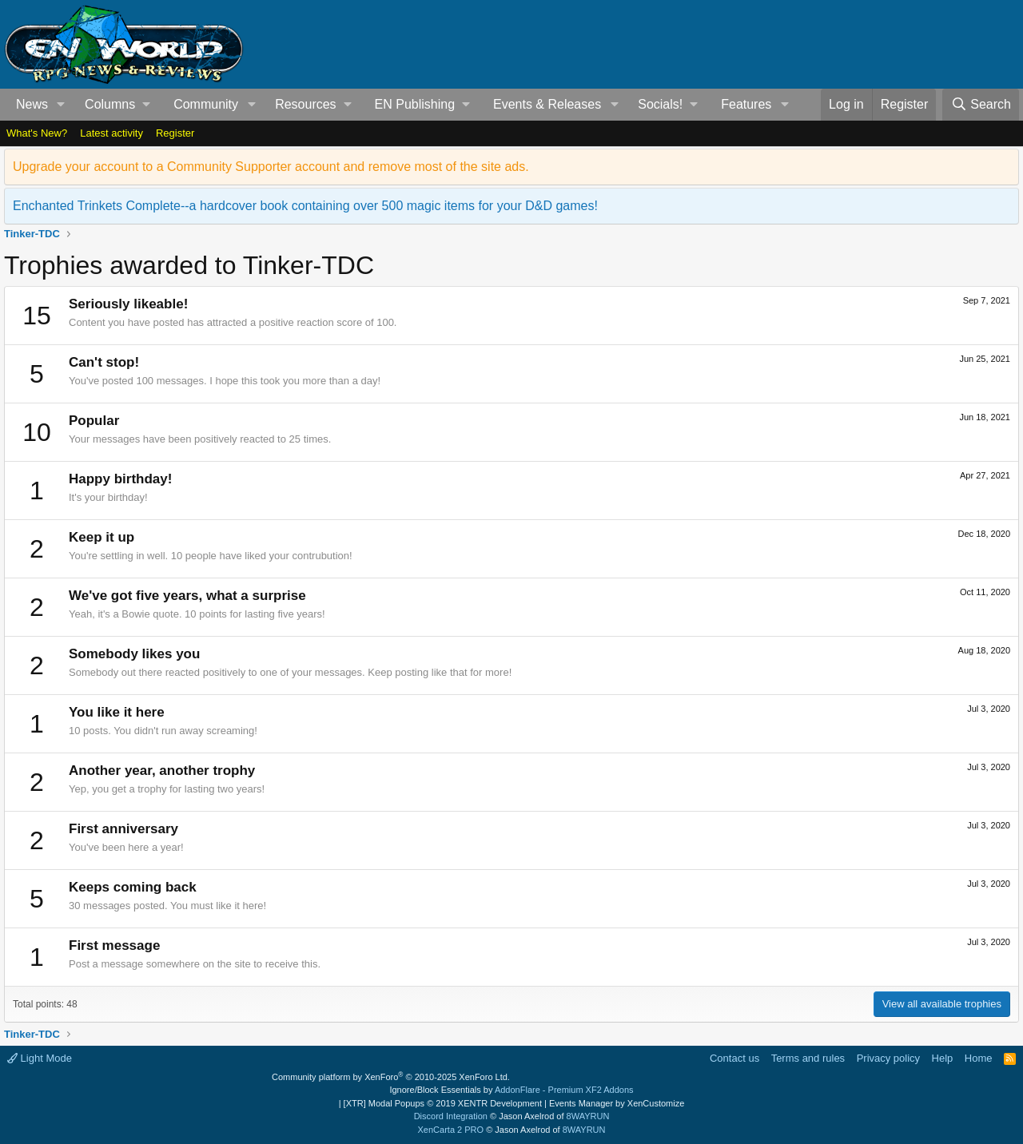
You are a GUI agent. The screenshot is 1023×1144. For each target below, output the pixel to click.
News (32, 104)
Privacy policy (888, 1058)
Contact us (734, 1058)
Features (746, 104)
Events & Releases (547, 104)
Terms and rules (808, 1058)
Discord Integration (451, 1116)
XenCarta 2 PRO (451, 1129)
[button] (61, 105)
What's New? (36, 133)
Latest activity (111, 133)
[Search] (980, 105)
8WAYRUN (588, 1116)
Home (979, 1058)
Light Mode (39, 1058)
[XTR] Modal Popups (443, 1103)
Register (175, 133)
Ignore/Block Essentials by (511, 1089)
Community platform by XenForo (391, 1077)
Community (205, 104)
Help (942, 1058)
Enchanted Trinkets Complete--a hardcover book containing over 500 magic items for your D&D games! (305, 206)
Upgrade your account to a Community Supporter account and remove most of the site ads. (271, 166)
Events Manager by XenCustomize (616, 1103)
